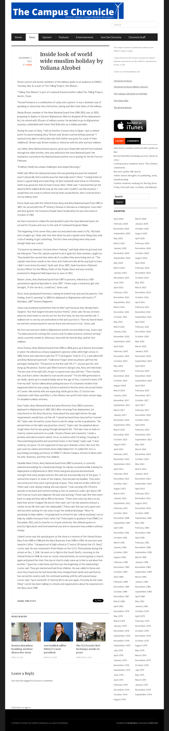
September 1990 (143, 552)
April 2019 (140, 365)
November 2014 (121, 459)
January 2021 (120, 331)
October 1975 (142, 665)
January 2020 (141, 351)
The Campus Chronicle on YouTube (130, 93)
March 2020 (140, 346)
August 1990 (120, 557)
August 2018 (120, 385)
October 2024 (142, 253)
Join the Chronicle (111, 37)
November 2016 (121, 419)
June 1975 (119, 674)
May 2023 (139, 282)
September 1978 (122, 635)
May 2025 (118, 238)
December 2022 (143, 292)
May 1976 (139, 650)
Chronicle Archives (123, 80)
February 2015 (121, 454)
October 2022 (142, 297)
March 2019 (119, 370)
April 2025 (140, 238)
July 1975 (139, 669)
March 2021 (119, 326)
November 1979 (121, 611)
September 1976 (122, 645)
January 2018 (120, 395)
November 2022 (121, 297)
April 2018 (140, 385)
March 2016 (119, 429)
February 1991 (142, 542)
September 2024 (122, 257)
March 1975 (140, 679)
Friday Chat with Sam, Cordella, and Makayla (135, 187)
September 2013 (143, 483)
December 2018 (121, 375)
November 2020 (121, 336)
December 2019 (121, 356)
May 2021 (118, 321)
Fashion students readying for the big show (135, 183)
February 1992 (142, 527)
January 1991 (120, 547)
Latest (119, 141)
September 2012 (122, 503)
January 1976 (120, 660)
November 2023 (121, 277)
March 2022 (119, 307)
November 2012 (143, 498)
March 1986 (119, 601)
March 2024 (119, 267)
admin (29, 64)
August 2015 (120, 444)
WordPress (132, 723)
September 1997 (122, 522)
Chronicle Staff (137, 37)
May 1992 (139, 522)
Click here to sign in (21, 707)
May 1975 (139, 674)
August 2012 (141, 503)
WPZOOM (154, 723)
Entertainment (84, 37)
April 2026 (118, 218)
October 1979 (142, 611)
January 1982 (141, 606)
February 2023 (121, 292)
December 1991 (121, 532)
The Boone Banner (123, 107)
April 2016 (140, 424)
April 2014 (118, 468)
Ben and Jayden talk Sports (127, 171)
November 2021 (143, 311)
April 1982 (118, 606)
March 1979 (119, 620)
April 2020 (118, 346)
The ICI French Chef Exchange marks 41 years (88, 649)
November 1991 (143, 532)
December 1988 (121, 586)
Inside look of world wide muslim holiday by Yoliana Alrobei (71, 61)
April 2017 (140, 405)
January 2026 (141, 223)
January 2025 (120, 248)
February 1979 (142, 620)
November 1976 (121, 640)
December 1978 (143, 625)
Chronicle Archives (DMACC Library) (131, 86)
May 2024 (118, 262)
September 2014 (122, 464)
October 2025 (142, 228)
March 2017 (119, 410)
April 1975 (118, 679)
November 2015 (143, 434)
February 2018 (142, 390)
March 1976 (140, 655)
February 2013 (142, 493)
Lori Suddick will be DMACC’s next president (55, 649)
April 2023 (118, 287)
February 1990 (121, 562)
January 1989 (141, 581)
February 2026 (121, 223)
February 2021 (142, 326)
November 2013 (143, 478)
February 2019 (142, 370)
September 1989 (143, 571)
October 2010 (120, 513)
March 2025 (119, 243)
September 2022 (122, 302)
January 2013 (120, 498)
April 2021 (140, 321)
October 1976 (142, 640)
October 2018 (120, 380)
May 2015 (139, 444)
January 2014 (141, 473)
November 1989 (143, 567)
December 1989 (121, 567)
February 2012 (121, 508)
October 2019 (120, 360)
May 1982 (139, 601)
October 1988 (120, 591)
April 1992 (118, 527)
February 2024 (142, 267)
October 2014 (142, 459)
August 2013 (120, 488)
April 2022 (140, 302)
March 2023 (140, 287)
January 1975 (141, 684)
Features (64, 37)
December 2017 (143, 395)
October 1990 (120, 552)
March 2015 (140, 449)
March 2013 (119, 493)
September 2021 (143, 316)
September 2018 (143, 380)
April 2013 (140, 488)
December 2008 (121, 518)
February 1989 (121, 581)
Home (18, 37)
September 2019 (143, 360)
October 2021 (120, 316)
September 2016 (122, 424)
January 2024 (120, 272)
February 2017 (142, 410)
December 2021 (121, 311)
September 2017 (122, 405)
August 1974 (120, 699)
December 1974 (121, 689)
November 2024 (121, 253)
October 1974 (120, 694)
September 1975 (122, 669)
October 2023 (142, 277)
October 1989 (120, 571)
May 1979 (118, 616)
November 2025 (121, 228)
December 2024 (143, 248)
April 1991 (140, 537)
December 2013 (121, 478)
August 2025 (141, 233)
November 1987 (121, 596)
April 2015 (118, 449)
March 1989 (140, 576)
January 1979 (120, 625)
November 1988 (143, 586)
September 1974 (143, 694)
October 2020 (142, 336)
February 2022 (142, 307)
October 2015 (120, 439)
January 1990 (141, 562)
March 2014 (140, 468)
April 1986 (140, 596)
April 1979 (140, 616)
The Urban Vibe (121, 100)
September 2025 (122, 233)
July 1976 (118, 650)
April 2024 (140, 262)
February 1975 (121, 684)
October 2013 (120, 483)
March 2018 (119, 390)
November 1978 (121, 630)
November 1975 (121, 665)
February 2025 (142, 243)
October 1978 (142, 630)
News (32, 37)
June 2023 (119, 282)
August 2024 (141, 257)
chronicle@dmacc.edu (132, 72)
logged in (28, 680)
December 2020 (143, 331)
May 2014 (139, 464)
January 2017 (120, 414)
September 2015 (143, 439)
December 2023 (143, 272)
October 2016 (142, 419)
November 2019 (143, 356)
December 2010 (143, 508)
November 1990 (143, 547)
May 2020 (139, 341)
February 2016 (142, 429)
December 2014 (143, 454)
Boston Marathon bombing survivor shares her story (22, 649)
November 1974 (143, 689)
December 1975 (143, 660)
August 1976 (141, 645)
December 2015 (121, 434)
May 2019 (118, 365)
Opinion (46, 37)
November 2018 (143, 375)
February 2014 (121, 473)
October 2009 (142, 513)
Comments (133, 141)
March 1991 (119, 542)
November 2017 (121, 400)
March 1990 (140, 557)
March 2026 (140, 218)
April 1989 (118, 576)
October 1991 (120, 537)
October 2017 (142, 400)
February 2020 (121, 351)
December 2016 (143, 414)
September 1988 (143, 591)
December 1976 (143, 635)
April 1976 (118, 655)
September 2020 (122, 341)
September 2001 (143, 518)
